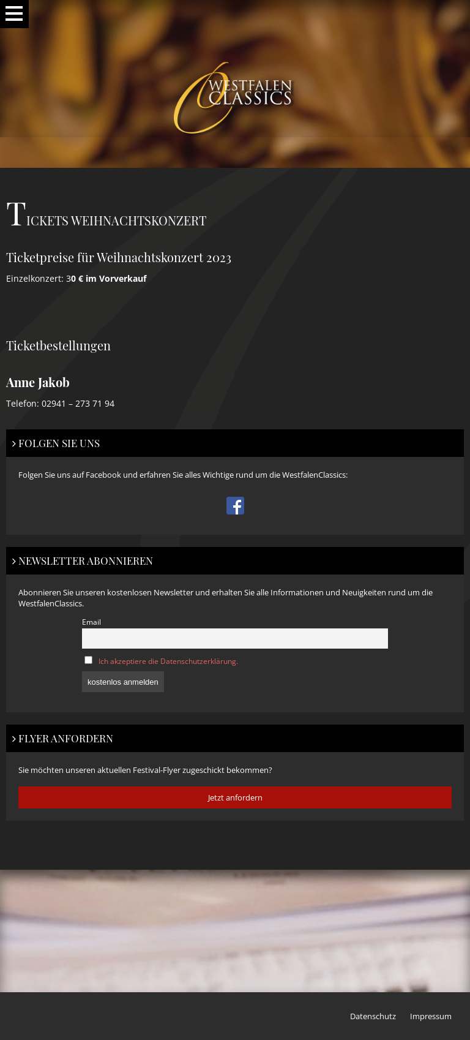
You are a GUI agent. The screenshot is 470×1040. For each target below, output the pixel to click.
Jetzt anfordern (235, 797)
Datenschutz (373, 1016)
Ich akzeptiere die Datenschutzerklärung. (168, 661)
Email (91, 622)
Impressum (431, 1016)
